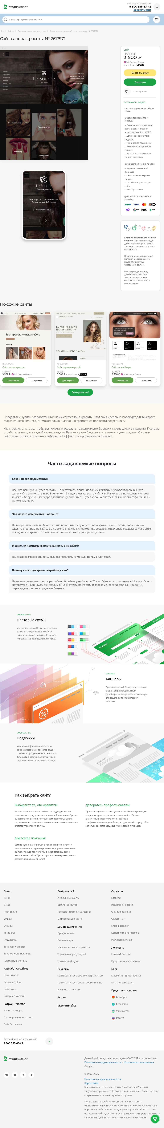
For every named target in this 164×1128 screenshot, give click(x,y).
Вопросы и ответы (14, 946)
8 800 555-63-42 (140, 6)
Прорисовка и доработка (125, 961)
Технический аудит (68, 961)
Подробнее (37, 380)
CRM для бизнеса (121, 911)
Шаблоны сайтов (67, 904)
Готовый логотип (121, 954)
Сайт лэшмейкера (121, 367)
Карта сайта (91, 1083)
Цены (7, 897)
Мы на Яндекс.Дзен (122, 982)
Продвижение (65, 933)
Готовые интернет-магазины (74, 911)
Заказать (140, 82)
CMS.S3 (8, 918)
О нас (7, 904)
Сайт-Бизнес (11, 989)
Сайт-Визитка (11, 975)
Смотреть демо (140, 72)
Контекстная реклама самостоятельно (79, 982)
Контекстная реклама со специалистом (80, 975)
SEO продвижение (69, 926)
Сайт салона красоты (13, 367)
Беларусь (119, 997)
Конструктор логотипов (125, 932)
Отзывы (8, 925)
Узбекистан (120, 1011)
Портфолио (10, 911)
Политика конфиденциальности (102, 1079)
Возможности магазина (17, 953)
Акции (61, 997)
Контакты (9, 932)
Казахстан (119, 1004)
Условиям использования (139, 1062)
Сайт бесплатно (13, 1024)
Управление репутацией (71, 954)
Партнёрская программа (18, 1017)
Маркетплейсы (67, 1005)
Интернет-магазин (14, 996)
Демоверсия (13, 380)
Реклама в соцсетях (68, 989)
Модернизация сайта (69, 918)
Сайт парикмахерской (69, 367)
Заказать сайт (142, 10)
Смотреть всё (80, 392)
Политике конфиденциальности (102, 1062)
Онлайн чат (118, 918)
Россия (117, 1018)
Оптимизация (65, 940)
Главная (116, 897)
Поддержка (10, 939)
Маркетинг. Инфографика (126, 975)
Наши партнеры (13, 1010)
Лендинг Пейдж (13, 982)
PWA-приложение (121, 939)
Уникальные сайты (68, 897)
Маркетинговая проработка (73, 947)
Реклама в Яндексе (122, 904)
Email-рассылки (120, 925)
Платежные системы (15, 960)
